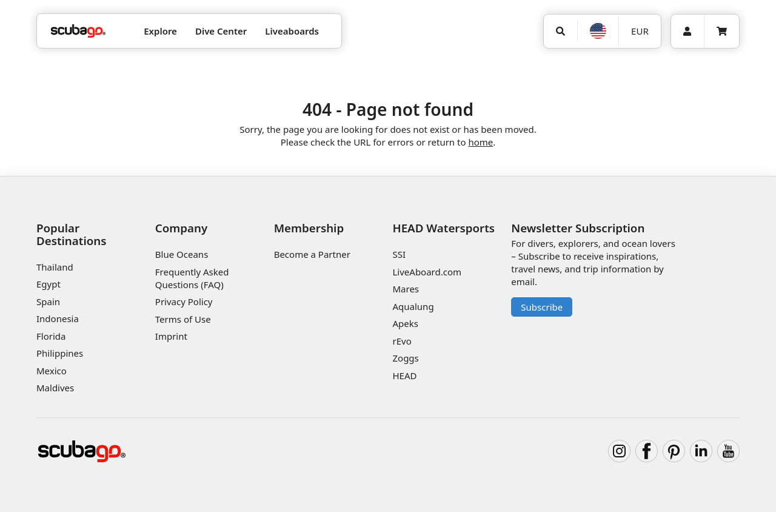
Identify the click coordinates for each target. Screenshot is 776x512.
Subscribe (542, 307)
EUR (640, 31)
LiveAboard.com (426, 272)
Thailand (54, 267)
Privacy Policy (184, 301)
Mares (405, 289)
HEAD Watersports (443, 227)
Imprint (171, 336)
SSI (399, 254)
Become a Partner (312, 254)
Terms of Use (183, 319)
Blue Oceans (182, 254)
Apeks (405, 323)
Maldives (55, 388)
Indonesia (57, 318)
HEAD (404, 375)
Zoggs (405, 358)
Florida (50, 336)
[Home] (78, 31)
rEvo (401, 341)
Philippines (59, 353)
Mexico (51, 371)
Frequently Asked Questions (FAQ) (192, 278)
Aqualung (412, 306)
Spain (48, 301)
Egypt (48, 284)
